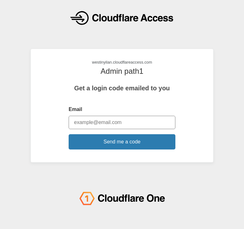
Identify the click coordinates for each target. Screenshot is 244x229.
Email (75, 109)
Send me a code (122, 141)
